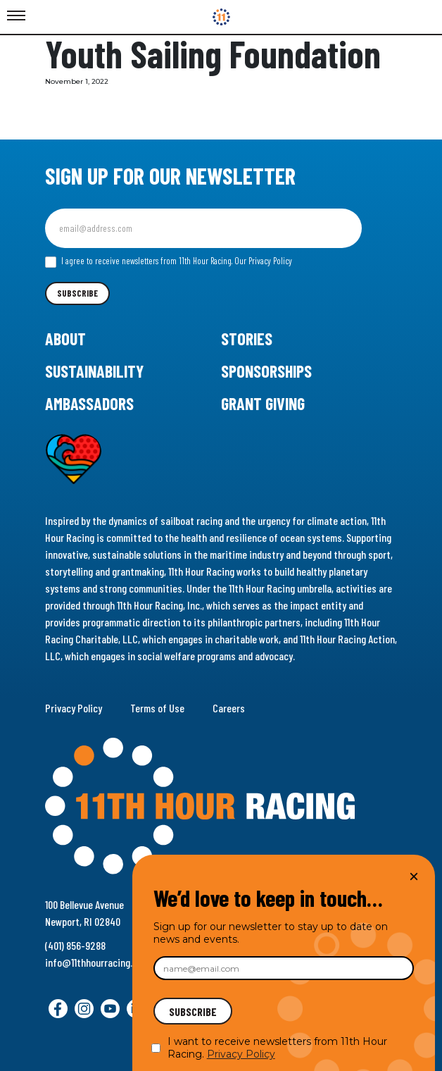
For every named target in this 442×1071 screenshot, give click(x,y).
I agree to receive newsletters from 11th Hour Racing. (168, 261)
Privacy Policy (73, 707)
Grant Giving (263, 403)
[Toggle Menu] (16, 16)
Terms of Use (157, 707)
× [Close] (414, 876)
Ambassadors (89, 403)
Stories (246, 338)
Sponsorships (266, 371)
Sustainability (94, 371)
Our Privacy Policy (263, 260)
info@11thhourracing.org (95, 962)
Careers (229, 707)
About (65, 338)
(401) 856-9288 (75, 945)
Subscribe (77, 293)
